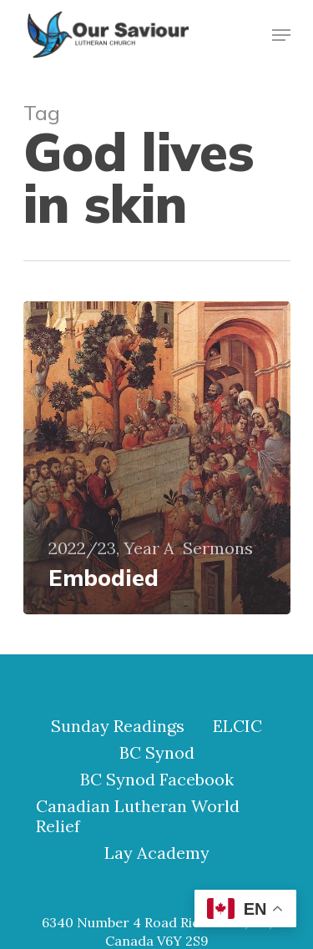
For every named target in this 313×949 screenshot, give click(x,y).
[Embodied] (156, 457)
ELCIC (237, 726)
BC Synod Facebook (157, 780)
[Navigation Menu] (281, 35)
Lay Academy (157, 853)
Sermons (218, 548)
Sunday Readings (117, 726)
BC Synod (156, 753)
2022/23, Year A (111, 548)
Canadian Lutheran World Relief (138, 816)
